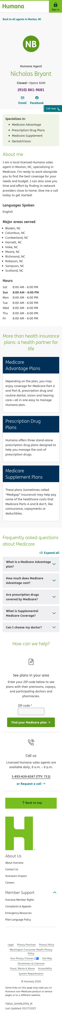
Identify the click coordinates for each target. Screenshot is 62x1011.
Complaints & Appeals (18, 906)
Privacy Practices (26, 944)
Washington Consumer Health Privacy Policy (31, 951)
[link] (22, 100)
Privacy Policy (46, 944)
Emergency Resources (18, 913)
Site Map (47, 958)
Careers (9, 882)
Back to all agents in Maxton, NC (22, 19)
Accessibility (45, 968)
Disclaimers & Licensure (31, 963)
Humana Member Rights (19, 900)
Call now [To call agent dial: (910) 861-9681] (53, 109)
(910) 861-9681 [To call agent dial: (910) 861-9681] (31, 89)
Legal (11, 944)
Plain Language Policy (18, 919)
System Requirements (31, 973)
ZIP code (25, 705)
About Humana (14, 863)
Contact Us (11, 869)
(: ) (31, 776)
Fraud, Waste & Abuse (22, 968)
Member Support (31, 892)
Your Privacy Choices (21, 958)
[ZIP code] (31, 711)
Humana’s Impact (16, 876)
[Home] (12, 6)
